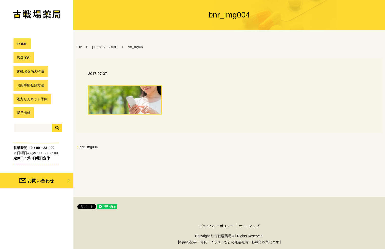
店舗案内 (21, 57)
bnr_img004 (89, 147)
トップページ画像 (105, 47)
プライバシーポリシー (216, 226)
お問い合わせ (49, 180)
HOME (19, 44)
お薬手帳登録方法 (29, 85)
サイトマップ (249, 226)
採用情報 (21, 113)
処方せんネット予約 (31, 99)
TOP (79, 47)
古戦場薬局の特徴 (29, 71)
